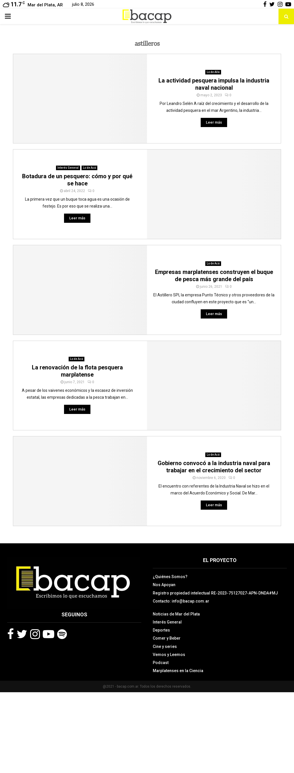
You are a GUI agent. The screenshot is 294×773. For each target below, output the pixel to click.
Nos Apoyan (164, 584)
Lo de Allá (213, 72)
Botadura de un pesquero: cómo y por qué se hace (77, 180)
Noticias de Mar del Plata (176, 614)
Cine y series (165, 646)
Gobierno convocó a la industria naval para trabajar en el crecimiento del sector (214, 467)
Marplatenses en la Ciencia (178, 670)
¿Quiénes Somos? (170, 576)
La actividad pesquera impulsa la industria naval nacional (213, 84)
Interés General (68, 167)
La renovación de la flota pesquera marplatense (77, 371)
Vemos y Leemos (169, 654)
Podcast (161, 662)
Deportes (161, 630)
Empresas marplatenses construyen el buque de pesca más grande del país (214, 275)
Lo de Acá (89, 167)
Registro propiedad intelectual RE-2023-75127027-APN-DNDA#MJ (215, 593)
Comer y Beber (167, 638)
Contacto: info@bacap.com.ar (181, 601)
